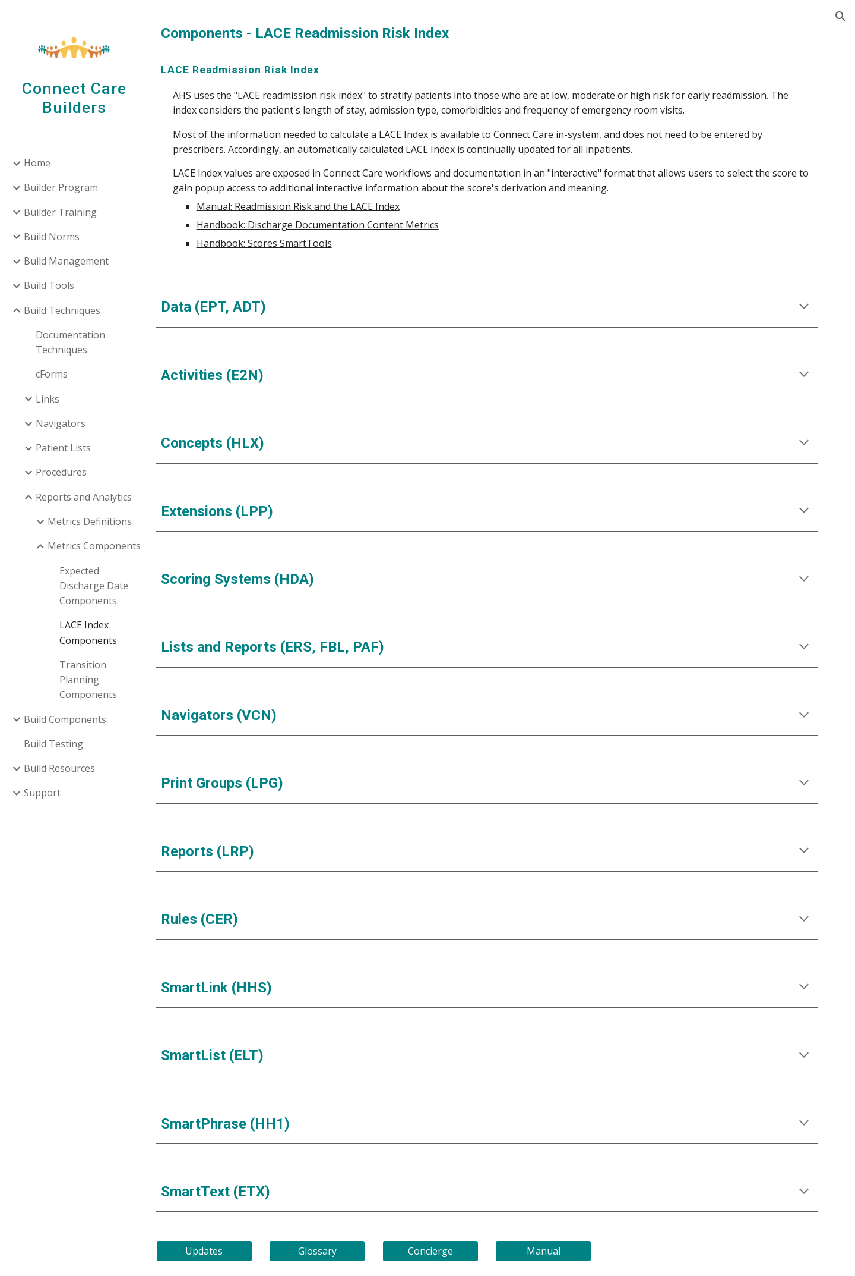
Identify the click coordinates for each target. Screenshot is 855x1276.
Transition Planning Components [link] (88, 680)
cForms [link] (52, 374)
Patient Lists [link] (63, 447)
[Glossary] (339, 1251)
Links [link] (47, 399)
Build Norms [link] (52, 236)
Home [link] (37, 162)
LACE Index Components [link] (88, 632)
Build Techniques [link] (62, 310)
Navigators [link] (61, 423)
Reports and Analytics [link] (84, 497)
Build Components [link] (65, 719)
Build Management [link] (66, 261)
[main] (502, 33)
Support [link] (42, 792)
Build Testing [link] (53, 743)
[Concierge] (447, 1251)
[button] (840, 16)
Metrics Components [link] (94, 545)
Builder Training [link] (60, 212)
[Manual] (556, 1251)
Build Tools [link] (49, 285)
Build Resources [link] (59, 768)
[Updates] (231, 1251)
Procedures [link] (61, 472)
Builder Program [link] (61, 187)
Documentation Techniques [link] (70, 342)
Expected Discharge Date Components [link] (93, 586)
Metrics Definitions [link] (90, 521)
